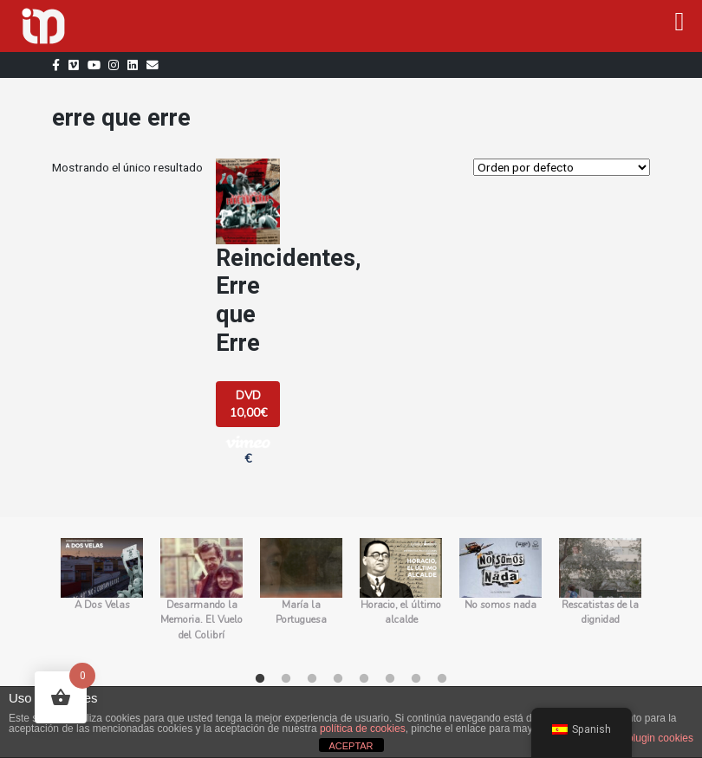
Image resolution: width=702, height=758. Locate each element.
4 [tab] (338, 679)
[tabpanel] (102, 597)
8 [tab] (442, 679)
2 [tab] (286, 679)
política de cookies (363, 728)
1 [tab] (260, 679)
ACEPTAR (350, 746)
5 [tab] (364, 679)
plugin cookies (660, 738)
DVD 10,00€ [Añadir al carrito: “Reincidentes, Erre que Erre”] (248, 404)
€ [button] (247, 450)
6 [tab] (390, 679)
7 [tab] (416, 679)
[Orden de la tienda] (561, 167)
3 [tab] (312, 679)
